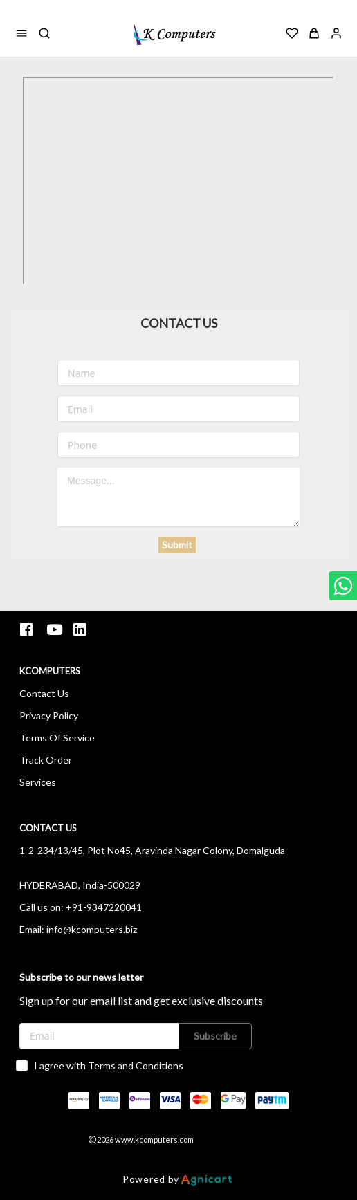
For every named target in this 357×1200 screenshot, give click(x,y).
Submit (177, 545)
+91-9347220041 (104, 907)
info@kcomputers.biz (91, 929)
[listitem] (28, 629)
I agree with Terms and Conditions (108, 1065)
